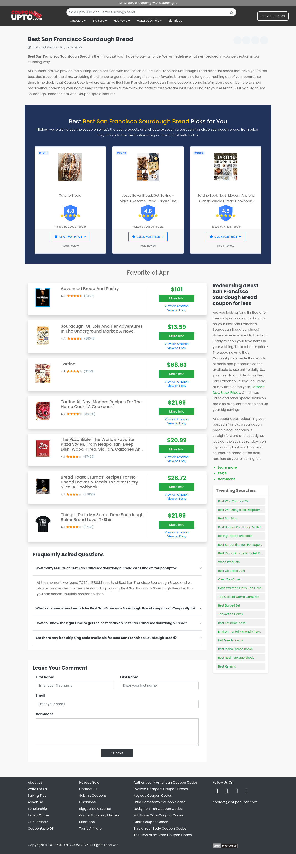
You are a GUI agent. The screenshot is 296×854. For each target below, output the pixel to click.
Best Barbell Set (229, 605)
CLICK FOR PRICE (70, 237)
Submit (117, 753)
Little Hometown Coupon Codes (159, 802)
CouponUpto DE (41, 828)
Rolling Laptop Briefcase (235, 536)
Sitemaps (87, 821)
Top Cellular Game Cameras (238, 597)
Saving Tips (37, 795)
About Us (35, 782)
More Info (176, 298)
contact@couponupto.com (235, 802)
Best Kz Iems (227, 666)
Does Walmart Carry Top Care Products (246, 588)
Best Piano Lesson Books (235, 649)
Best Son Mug (227, 518)
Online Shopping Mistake (99, 815)
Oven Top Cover (229, 579)
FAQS (222, 473)
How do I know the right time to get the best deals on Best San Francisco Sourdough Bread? (111, 623)
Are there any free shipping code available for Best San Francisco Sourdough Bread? (106, 637)
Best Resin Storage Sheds (236, 658)
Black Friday (230, 392)
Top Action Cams (230, 614)
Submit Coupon (273, 17)
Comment (44, 714)
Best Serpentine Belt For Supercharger (245, 545)
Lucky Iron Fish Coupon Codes (158, 808)
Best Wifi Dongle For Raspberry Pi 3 (242, 510)
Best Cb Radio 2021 (231, 571)
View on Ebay (176, 310)
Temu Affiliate (90, 828)
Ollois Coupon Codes (151, 821)
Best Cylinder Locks (231, 623)
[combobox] (151, 12)
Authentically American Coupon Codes (166, 782)
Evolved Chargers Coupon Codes (161, 789)
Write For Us (37, 789)
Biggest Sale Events (95, 808)
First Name (45, 677)
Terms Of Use (38, 815)
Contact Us (88, 789)
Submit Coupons (92, 795)
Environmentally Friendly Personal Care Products (252, 632)
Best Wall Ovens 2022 (233, 501)
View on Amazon (177, 306)
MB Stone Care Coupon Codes (158, 815)
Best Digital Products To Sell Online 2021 (246, 553)
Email (40, 695)
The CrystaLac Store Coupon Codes (163, 835)
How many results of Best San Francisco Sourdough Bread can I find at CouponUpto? (106, 568)
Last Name (129, 677)
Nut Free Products (230, 640)
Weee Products (229, 562)
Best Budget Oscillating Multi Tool (241, 527)
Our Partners (38, 821)
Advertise (35, 802)
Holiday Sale (89, 782)
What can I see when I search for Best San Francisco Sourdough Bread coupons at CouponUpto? (115, 608)
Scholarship (37, 808)
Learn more (227, 467)
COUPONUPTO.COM (64, 844)
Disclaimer (87, 802)
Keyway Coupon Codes (153, 795)
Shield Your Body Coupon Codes (160, 828)
